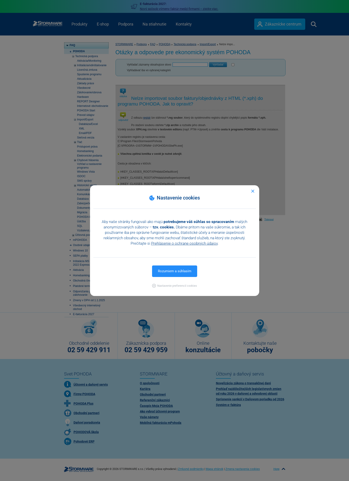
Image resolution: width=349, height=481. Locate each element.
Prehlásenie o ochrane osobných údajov (184, 243)
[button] (174, 285)
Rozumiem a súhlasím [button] (174, 271)
